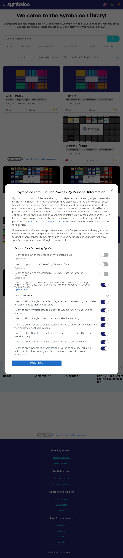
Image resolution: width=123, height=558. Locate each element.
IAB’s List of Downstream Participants (49, 221)
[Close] (112, 190)
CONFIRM (37, 363)
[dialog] (61, 279)
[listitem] (61, 248)
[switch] (104, 255)
